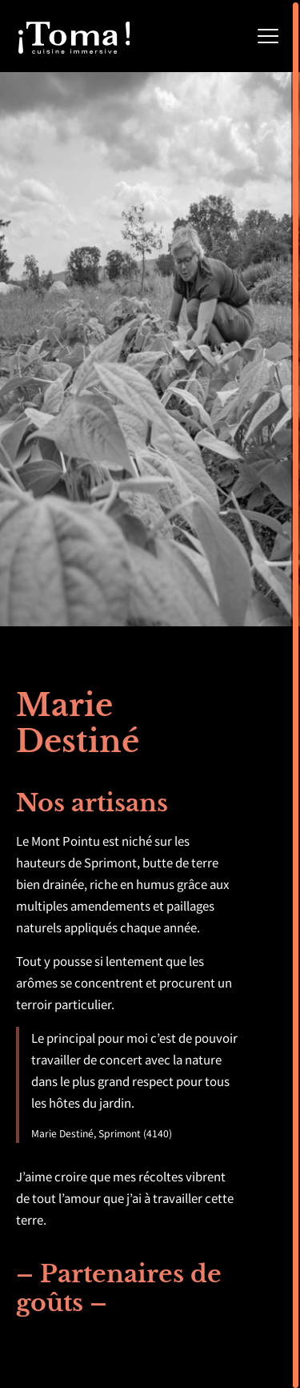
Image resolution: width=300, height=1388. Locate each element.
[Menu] (268, 37)
